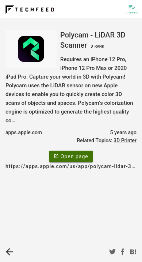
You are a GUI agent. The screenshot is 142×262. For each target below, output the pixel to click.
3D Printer (125, 140)
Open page (71, 156)
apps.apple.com (23, 132)
